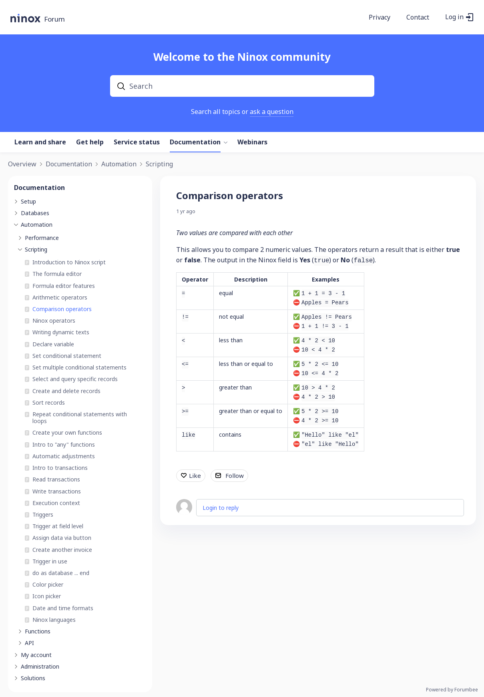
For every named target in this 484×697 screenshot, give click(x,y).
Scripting (159, 164)
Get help (90, 142)
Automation (119, 164)
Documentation (195, 142)
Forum (54, 19)
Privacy (379, 18)
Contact (417, 18)
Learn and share (40, 142)
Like (195, 475)
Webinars (252, 142)
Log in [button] (454, 17)
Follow (234, 475)
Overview (22, 164)
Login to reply (221, 507)
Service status (137, 142)
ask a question (271, 111)
